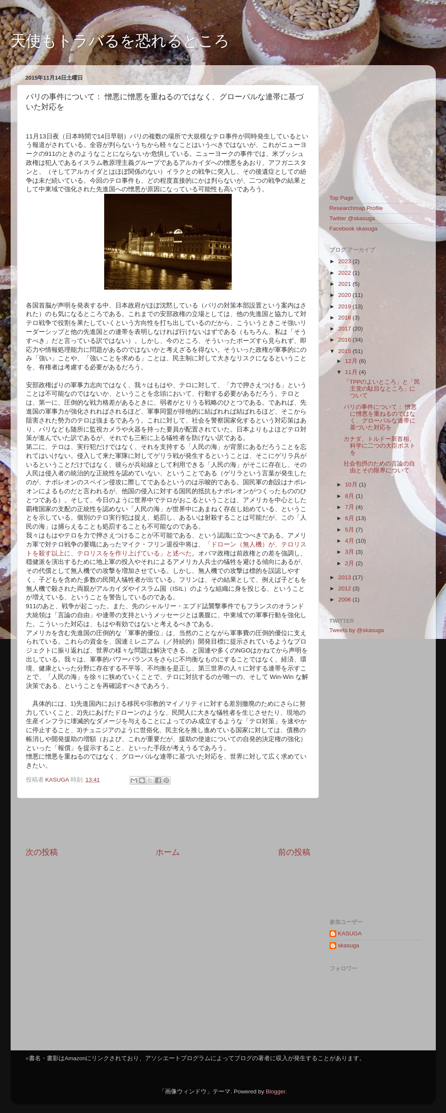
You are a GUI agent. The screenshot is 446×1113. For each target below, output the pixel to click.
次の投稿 (42, 852)
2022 (345, 273)
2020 (345, 295)
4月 (350, 541)
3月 (350, 552)
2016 (345, 339)
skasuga (348, 945)
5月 (350, 529)
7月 (350, 507)
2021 (345, 284)
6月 (350, 518)
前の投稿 (294, 852)
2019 (345, 306)
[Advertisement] (167, 822)
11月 (352, 372)
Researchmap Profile (356, 208)
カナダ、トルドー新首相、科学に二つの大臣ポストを (379, 446)
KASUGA (350, 933)
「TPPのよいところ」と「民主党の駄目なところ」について (382, 389)
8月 (350, 496)
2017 (345, 328)
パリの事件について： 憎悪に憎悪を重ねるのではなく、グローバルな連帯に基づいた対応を (380, 417)
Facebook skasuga (354, 228)
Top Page (342, 198)
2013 (345, 577)
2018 (345, 317)
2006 (345, 599)
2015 (345, 351)
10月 (352, 484)
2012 (345, 588)
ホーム (168, 852)
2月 (350, 563)
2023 (345, 261)
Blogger (275, 1091)
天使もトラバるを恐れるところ (120, 40)
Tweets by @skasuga (357, 630)
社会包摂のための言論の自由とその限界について (379, 467)
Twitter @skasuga (352, 218)
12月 (352, 361)
